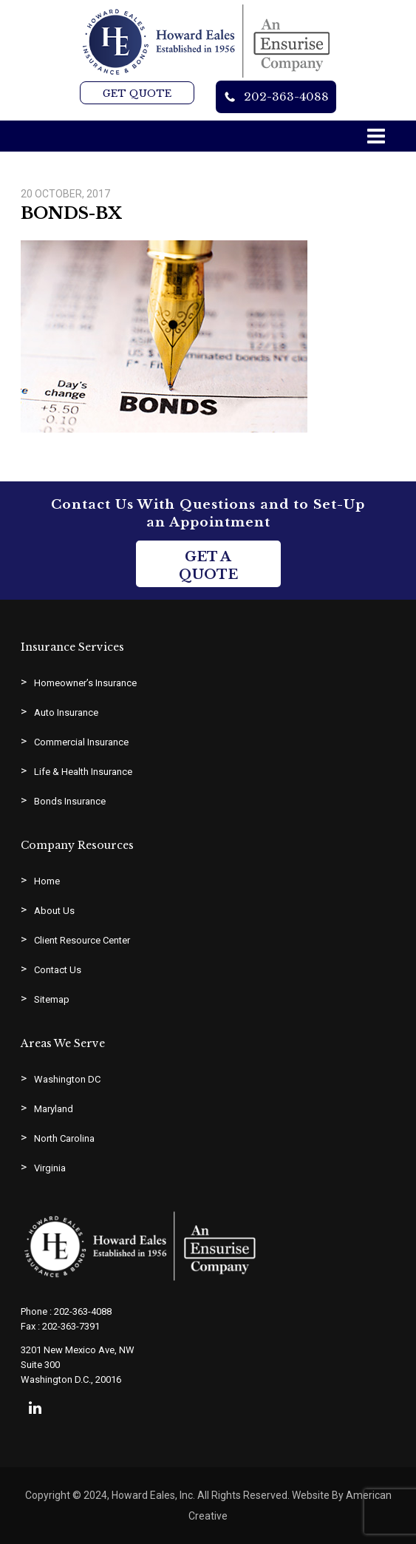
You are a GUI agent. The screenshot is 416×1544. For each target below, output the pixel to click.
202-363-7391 (71, 1326)
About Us (54, 910)
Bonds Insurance (70, 801)
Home (47, 881)
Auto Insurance (66, 712)
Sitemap (51, 999)
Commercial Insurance (81, 742)
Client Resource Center (82, 940)
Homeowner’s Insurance (85, 682)
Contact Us (57, 969)
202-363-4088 (286, 96)
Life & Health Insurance (83, 771)
